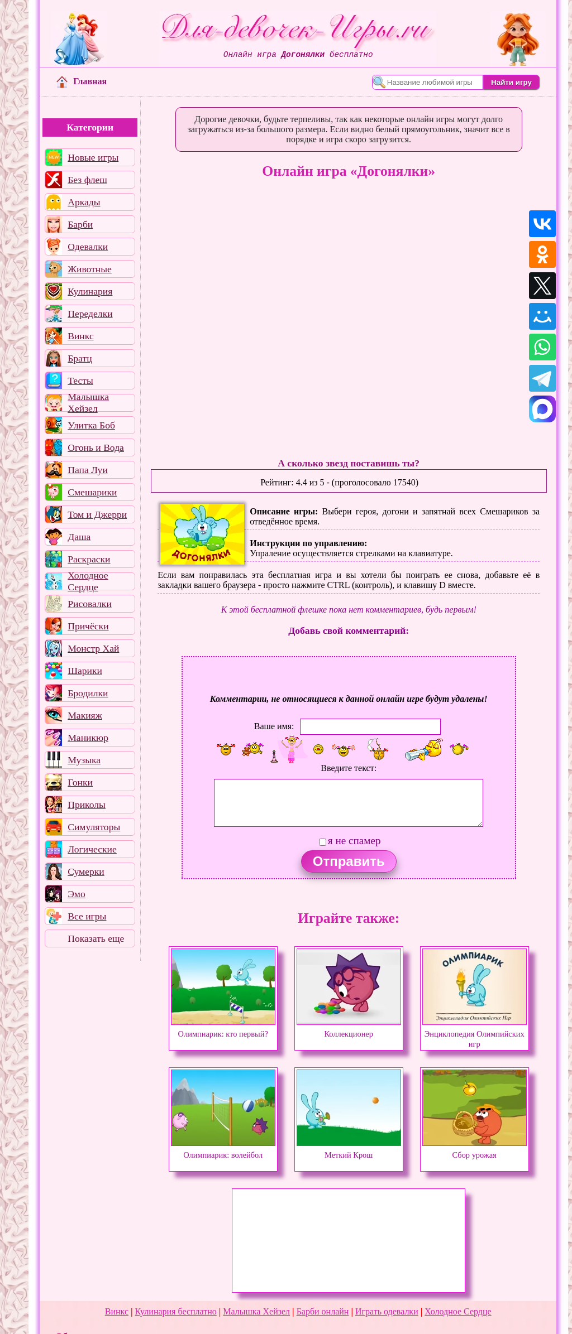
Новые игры (93, 157)
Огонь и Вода (96, 447)
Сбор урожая (474, 1149)
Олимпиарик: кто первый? (223, 1028)
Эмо (76, 893)
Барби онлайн (323, 1311)
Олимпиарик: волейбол (223, 1149)
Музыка (84, 759)
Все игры (87, 916)
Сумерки (86, 871)
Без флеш (87, 179)
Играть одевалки (386, 1311)
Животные (90, 268)
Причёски (88, 626)
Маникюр (88, 737)
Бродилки (88, 693)
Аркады (84, 202)
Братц (80, 358)
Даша (79, 536)
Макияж (85, 715)
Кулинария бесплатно (176, 1311)
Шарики (85, 670)
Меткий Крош (349, 1149)
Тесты (80, 380)
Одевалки (88, 246)
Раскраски (89, 559)
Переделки (90, 313)
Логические (92, 849)
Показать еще (96, 938)
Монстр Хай (93, 648)
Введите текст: (348, 768)
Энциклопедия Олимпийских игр (474, 1033)
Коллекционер (349, 1028)
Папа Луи (88, 469)
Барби (80, 224)
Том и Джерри (97, 514)
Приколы (87, 804)
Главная (81, 81)
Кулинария (90, 291)
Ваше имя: (274, 726)
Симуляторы (94, 826)
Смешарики (92, 492)
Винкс (80, 335)
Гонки (80, 782)
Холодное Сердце (88, 581)
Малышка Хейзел (88, 403)
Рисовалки (90, 603)
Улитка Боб (91, 425)
